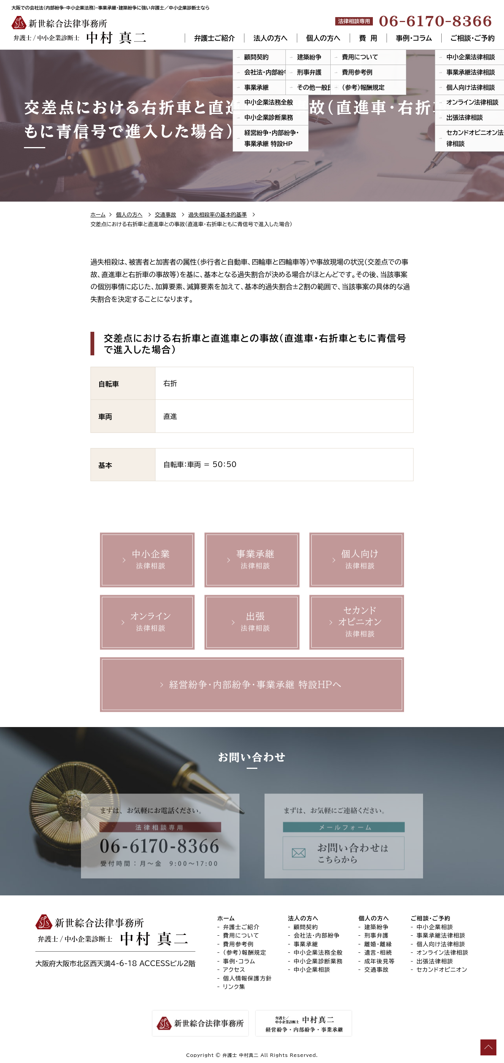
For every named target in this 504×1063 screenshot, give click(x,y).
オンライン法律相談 (443, 952)
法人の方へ (271, 38)
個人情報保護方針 (247, 978)
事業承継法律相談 (441, 935)
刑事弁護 (376, 935)
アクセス (234, 970)
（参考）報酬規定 (244, 952)
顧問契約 (306, 927)
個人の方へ (323, 38)
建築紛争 (376, 927)
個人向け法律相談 (441, 944)
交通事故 (165, 214)
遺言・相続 (378, 952)
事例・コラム (414, 38)
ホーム (97, 214)
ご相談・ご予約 (473, 38)
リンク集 (234, 987)
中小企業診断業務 (318, 961)
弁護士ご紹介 (214, 38)
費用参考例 (238, 944)
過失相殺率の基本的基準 (218, 214)
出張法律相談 (435, 961)
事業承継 (306, 944)
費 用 (368, 38)
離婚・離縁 (378, 944)
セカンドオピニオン (442, 970)
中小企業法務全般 (318, 952)
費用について (241, 935)
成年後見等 (379, 961)
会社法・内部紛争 (317, 935)
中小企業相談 (312, 970)
